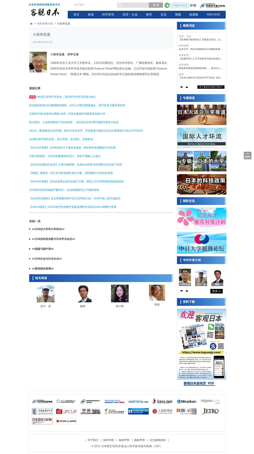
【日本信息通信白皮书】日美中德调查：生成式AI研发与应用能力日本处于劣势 (75, 164)
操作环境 (108, 439)
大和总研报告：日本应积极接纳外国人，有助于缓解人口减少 (65, 156)
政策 (91, 14)
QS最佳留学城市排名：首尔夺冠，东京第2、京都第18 (61, 139)
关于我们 (79, 4)
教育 (149, 14)
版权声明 (124, 439)
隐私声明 (139, 439)
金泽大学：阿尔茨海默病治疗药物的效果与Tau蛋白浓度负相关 (201, 49)
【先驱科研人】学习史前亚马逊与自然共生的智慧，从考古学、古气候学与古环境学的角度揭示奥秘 (201, 58)
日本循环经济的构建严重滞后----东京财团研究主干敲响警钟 (64, 189)
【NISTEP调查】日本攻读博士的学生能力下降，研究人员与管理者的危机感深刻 (76, 181)
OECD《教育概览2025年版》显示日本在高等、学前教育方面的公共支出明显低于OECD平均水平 (86, 130)
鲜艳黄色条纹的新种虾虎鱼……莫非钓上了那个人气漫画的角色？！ (201, 68)
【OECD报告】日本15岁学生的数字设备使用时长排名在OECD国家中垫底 (72, 206)
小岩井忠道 (63, 23)
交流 (163, 14)
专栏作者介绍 (45, 23)
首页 (76, 14)
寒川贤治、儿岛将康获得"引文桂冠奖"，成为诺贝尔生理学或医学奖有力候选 (74, 122)
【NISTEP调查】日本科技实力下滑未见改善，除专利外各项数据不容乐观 (72, 147)
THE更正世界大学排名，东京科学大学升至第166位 (66, 96)
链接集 (193, 14)
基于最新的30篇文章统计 (211, 87)
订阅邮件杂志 (180, 5)
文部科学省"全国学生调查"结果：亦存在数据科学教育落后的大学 (67, 113)
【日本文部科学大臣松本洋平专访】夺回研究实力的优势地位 (201, 77)
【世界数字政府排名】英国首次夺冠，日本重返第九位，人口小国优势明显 (201, 39)
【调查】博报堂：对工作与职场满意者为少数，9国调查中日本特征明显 (71, 172)
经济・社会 (130, 14)
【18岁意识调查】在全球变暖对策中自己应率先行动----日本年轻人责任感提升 (75, 198)
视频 (178, 14)
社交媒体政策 (158, 439)
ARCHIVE (213, 14)
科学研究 (108, 14)
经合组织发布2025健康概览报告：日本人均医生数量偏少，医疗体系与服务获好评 (77, 105)
